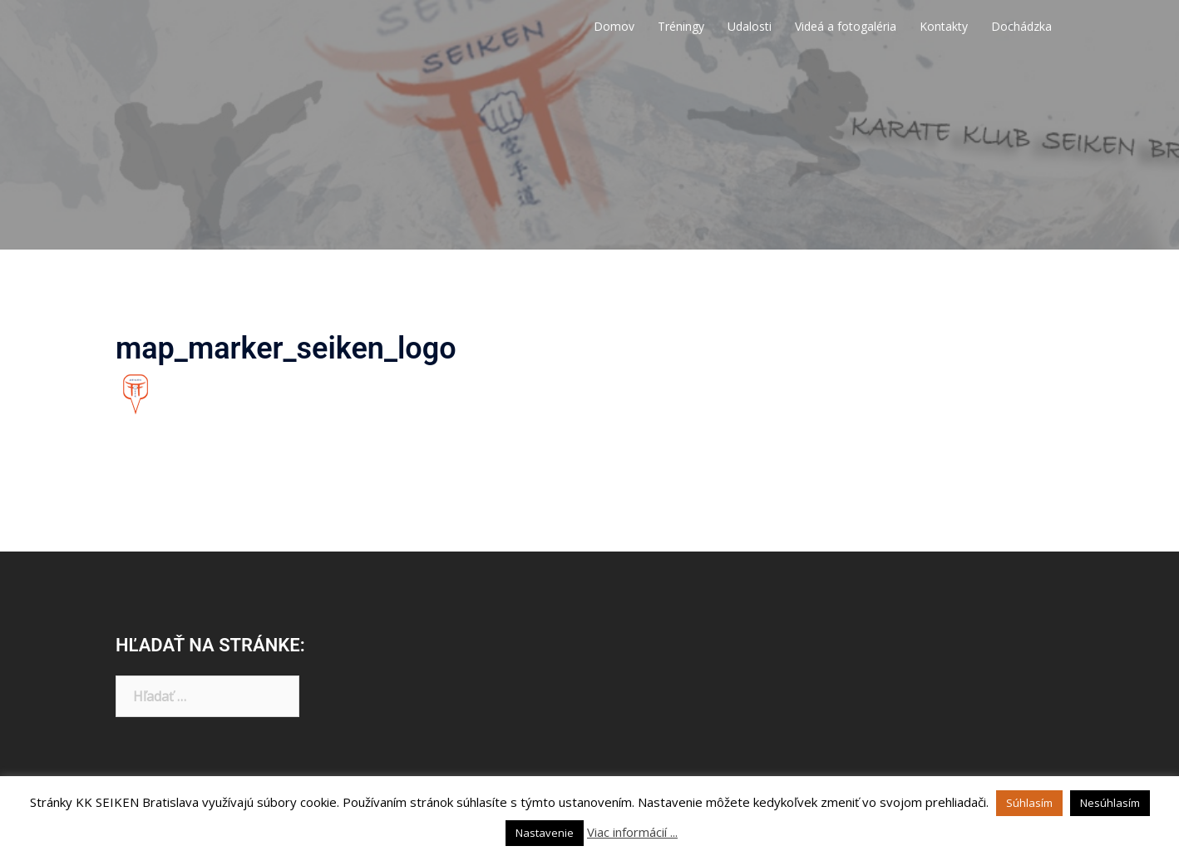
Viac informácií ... (632, 832)
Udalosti (750, 26)
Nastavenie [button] (545, 832)
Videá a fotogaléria (845, 26)
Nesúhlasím (1110, 802)
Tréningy (681, 26)
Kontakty (944, 26)
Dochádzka (1021, 26)
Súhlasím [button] (1029, 802)
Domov (614, 26)
